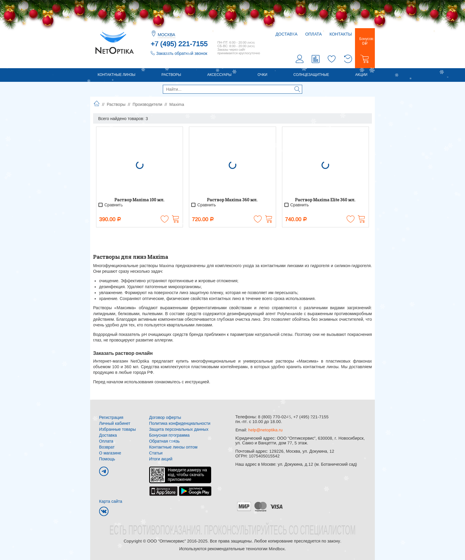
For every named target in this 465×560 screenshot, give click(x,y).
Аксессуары (219, 75)
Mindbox (277, 548)
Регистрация (111, 417)
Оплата (313, 34)
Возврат (107, 447)
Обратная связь (164, 441)
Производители (147, 104)
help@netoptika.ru (265, 429)
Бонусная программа (169, 435)
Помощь (107, 459)
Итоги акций (161, 459)
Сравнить (110, 205)
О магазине (110, 453)
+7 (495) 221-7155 (179, 44)
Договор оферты (165, 417)
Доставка (286, 34)
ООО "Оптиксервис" (166, 541)
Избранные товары (117, 429)
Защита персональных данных (178, 429)
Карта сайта (110, 501)
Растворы (171, 75)
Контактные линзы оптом (173, 447)
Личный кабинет (114, 423)
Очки (262, 75)
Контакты (340, 34)
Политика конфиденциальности (180, 423)
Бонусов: (364, 41)
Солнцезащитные (311, 75)
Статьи (156, 453)
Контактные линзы (116, 75)
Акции (361, 75)
